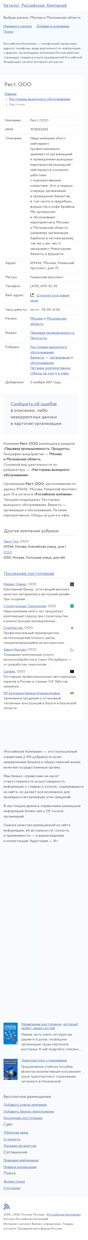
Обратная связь (16, 1132)
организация (60, 357)
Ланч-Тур (11, 541)
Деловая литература (20, 1146)
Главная (10, 94)
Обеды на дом (42, 373)
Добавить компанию (52, 26)
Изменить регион (18, 26)
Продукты (38, 338)
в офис (63, 373)
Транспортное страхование (44, 1060)
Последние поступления (23, 1118)
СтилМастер (13, 628)
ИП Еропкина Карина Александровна (32, 693)
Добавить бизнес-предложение (29, 1111)
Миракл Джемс (15, 584)
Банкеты (37, 357)
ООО (8, 552)
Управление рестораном (41, 1024)
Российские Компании (63, 1214)
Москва (36, 319)
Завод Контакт (15, 650)
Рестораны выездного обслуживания (39, 99)
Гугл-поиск (12, 1188)
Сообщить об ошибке (34, 404)
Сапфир (9, 671)
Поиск (9, 32)
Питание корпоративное (50, 368)
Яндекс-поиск (14, 1182)
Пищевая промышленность (52, 333)
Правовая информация (21, 1160)
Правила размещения (20, 1167)
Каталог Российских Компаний (35, 6)
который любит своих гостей (49, 1026)
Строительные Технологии (25, 606)
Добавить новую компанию (25, 1105)
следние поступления (29, 574)
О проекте (12, 1139)
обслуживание (42, 363)
